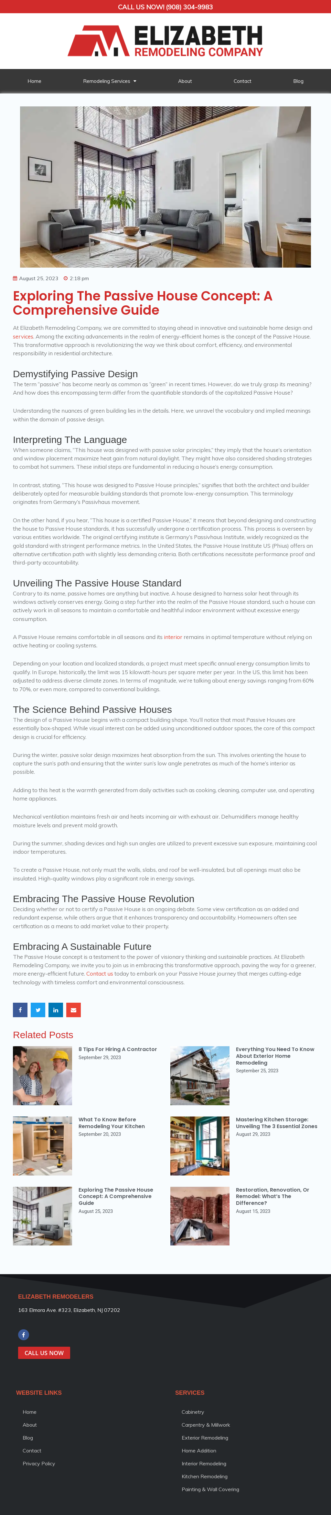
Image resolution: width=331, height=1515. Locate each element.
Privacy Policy (39, 1463)
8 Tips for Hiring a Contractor (118, 1049)
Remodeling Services (109, 81)
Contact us (99, 973)
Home (34, 81)
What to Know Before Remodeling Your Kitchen (112, 1123)
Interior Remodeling (204, 1463)
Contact (242, 81)
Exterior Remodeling (205, 1437)
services (23, 336)
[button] (20, 1010)
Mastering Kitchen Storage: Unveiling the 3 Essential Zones (276, 1123)
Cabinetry (193, 1412)
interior (173, 637)
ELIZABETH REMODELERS (55, 1297)
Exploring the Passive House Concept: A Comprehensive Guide (116, 1196)
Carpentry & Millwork (206, 1425)
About (185, 81)
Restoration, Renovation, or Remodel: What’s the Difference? (272, 1196)
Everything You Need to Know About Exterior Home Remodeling (275, 1056)
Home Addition (199, 1450)
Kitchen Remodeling (205, 1476)
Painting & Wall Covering (210, 1489)
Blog (298, 81)
